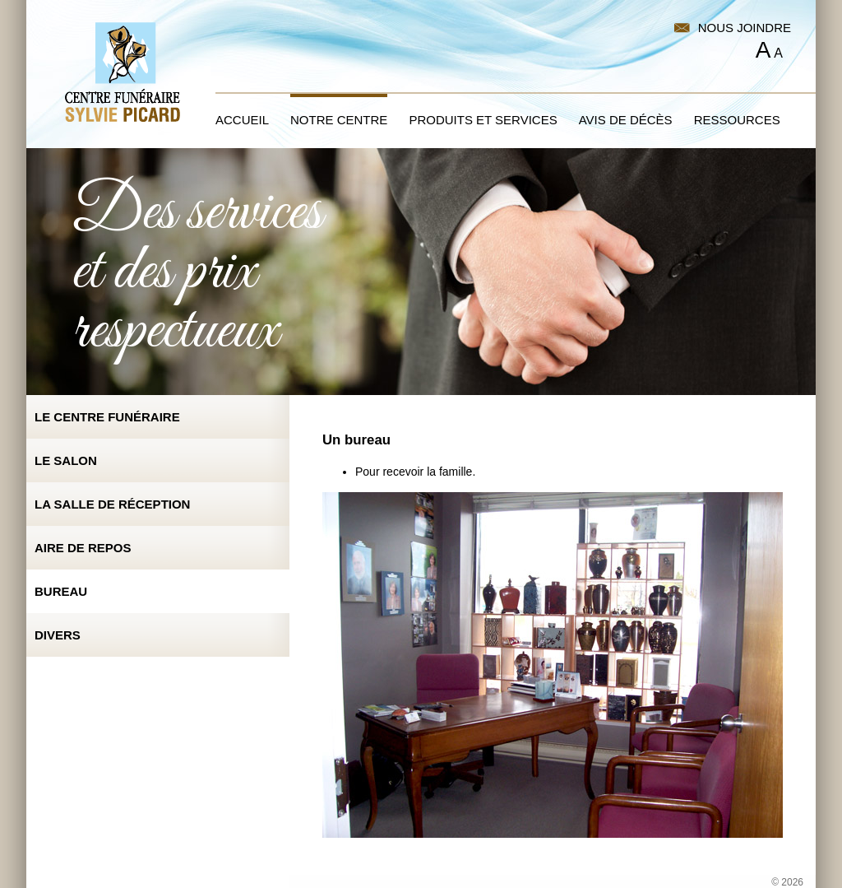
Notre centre (338, 120)
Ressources (737, 120)
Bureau (61, 591)
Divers (58, 635)
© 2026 (787, 882)
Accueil (242, 120)
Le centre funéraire (107, 417)
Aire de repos (83, 548)
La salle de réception (112, 504)
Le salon (66, 460)
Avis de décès (626, 120)
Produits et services (483, 120)
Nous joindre (744, 28)
